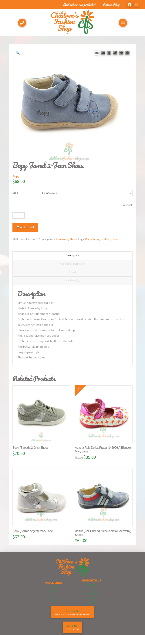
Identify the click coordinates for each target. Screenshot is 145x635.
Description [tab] (72, 255)
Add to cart (27, 227)
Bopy (15, 176)
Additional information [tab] (72, 263)
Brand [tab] (72, 272)
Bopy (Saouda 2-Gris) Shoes (30, 447)
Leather (105, 239)
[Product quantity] (18, 215)
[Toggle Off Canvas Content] (123, 23)
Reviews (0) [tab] (72, 280)
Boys (96, 239)
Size (15, 192)
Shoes (73, 239)
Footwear (62, 239)
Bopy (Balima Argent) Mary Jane (32, 531)
